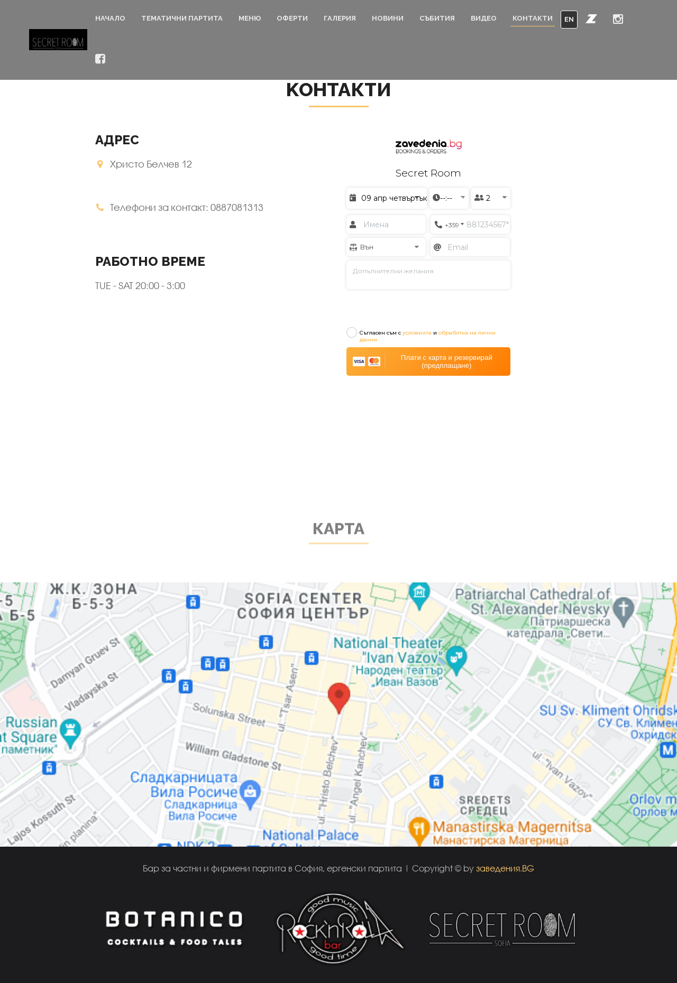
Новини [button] (388, 18)
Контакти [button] (533, 18)
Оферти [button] (292, 18)
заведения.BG (505, 868)
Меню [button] (250, 18)
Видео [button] (484, 18)
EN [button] (569, 19)
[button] (591, 18)
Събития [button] (437, 18)
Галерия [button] (340, 18)
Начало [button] (110, 18)
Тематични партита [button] (182, 18)
